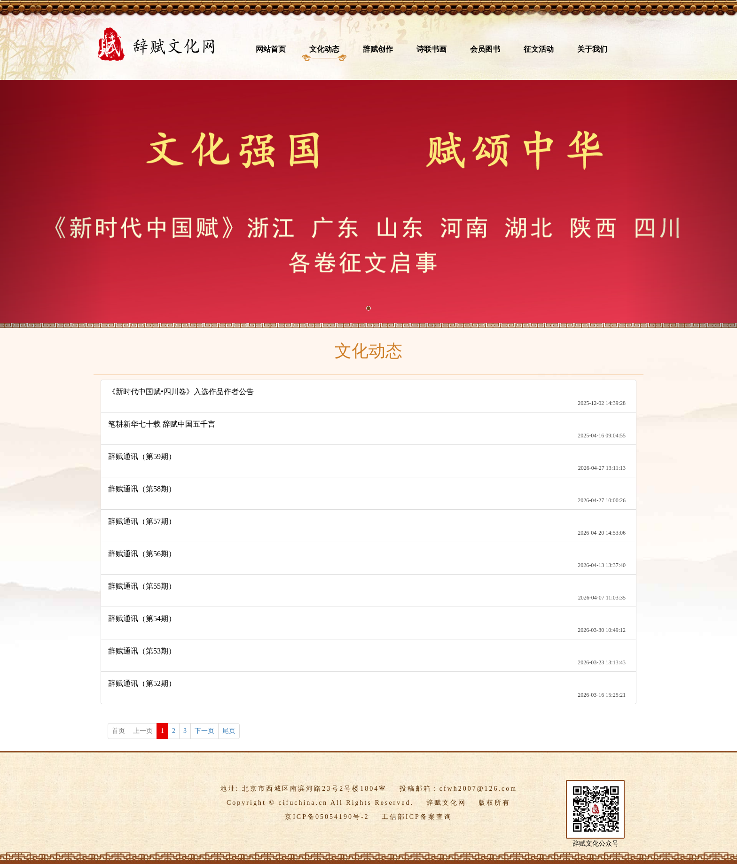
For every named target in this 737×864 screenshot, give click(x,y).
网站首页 (271, 49)
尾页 (228, 730)
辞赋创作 (378, 49)
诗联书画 (431, 49)
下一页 (204, 730)
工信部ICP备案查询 (417, 816)
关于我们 (592, 49)
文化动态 (324, 49)
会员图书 (485, 49)
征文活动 (539, 49)
